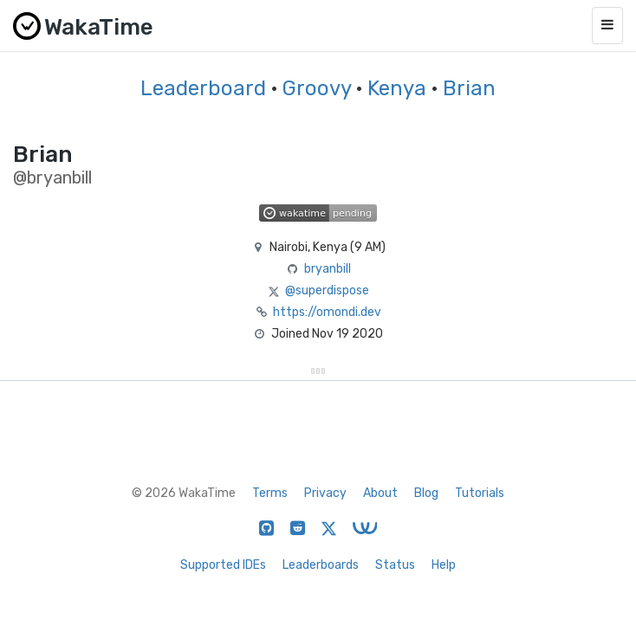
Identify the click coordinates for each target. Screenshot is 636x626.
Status (395, 565)
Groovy (316, 88)
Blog (426, 493)
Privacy (325, 493)
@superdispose (327, 290)
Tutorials (479, 493)
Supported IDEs (223, 565)
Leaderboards (320, 565)
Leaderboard (203, 88)
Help (444, 565)
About (380, 493)
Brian (469, 88)
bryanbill (327, 268)
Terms (270, 493)
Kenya (396, 88)
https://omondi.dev (327, 312)
